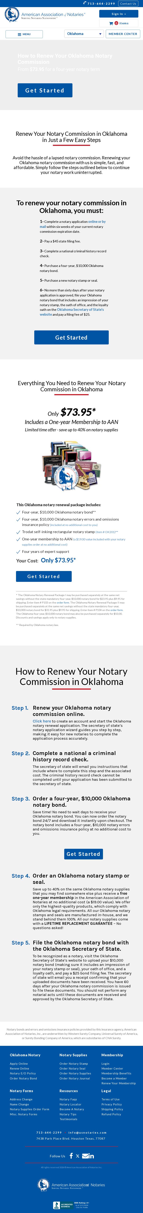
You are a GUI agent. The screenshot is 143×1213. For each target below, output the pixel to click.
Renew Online (19, 1068)
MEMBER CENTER (123, 33)
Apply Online (19, 1063)
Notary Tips (68, 1114)
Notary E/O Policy (23, 1073)
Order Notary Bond (23, 1078)
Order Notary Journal (75, 1078)
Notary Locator (71, 1104)
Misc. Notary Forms (23, 1114)
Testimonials (68, 1119)
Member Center (112, 1068)
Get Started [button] (45, 90)
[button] (118, 14)
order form (63, 602)
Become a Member (114, 1078)
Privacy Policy (111, 1104)
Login (105, 1063)
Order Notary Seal (72, 1068)
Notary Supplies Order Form (29, 1109)
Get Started (84, 854)
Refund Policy (111, 1114)
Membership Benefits (116, 1073)
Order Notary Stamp (74, 1063)
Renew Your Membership (118, 1083)
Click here (42, 721)
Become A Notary (72, 1109)
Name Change (19, 1104)
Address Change (21, 1099)
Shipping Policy (112, 1109)
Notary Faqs (68, 1099)
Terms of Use (110, 1099)
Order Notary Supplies (75, 1073)
